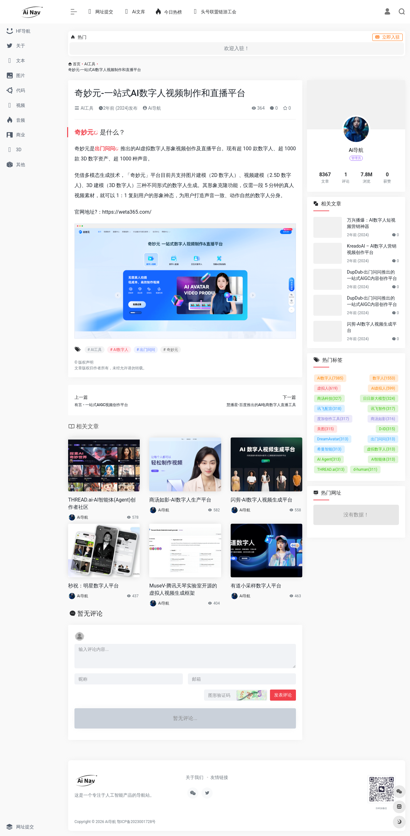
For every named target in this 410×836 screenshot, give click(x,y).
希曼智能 (329, 449)
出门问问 (105, 149)
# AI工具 (94, 349)
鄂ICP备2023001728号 (136, 822)
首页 (76, 64)
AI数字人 (330, 378)
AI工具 (89, 64)
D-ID (387, 429)
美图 (325, 429)
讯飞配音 (329, 408)
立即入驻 (387, 37)
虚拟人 (327, 388)
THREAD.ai (330, 469)
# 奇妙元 (170, 349)
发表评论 (283, 694)
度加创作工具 (333, 419)
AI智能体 (383, 459)
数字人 (384, 378)
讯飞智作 (383, 408)
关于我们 (194, 777)
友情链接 (219, 777)
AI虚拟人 (383, 388)
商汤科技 (329, 398)
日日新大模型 (379, 398)
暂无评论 (90, 613)
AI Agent (329, 459)
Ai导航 (152, 108)
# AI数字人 (119, 349)
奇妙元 (83, 132)
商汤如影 (383, 419)
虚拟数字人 (381, 449)
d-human (365, 469)
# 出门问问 (146, 349)
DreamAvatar (332, 439)
